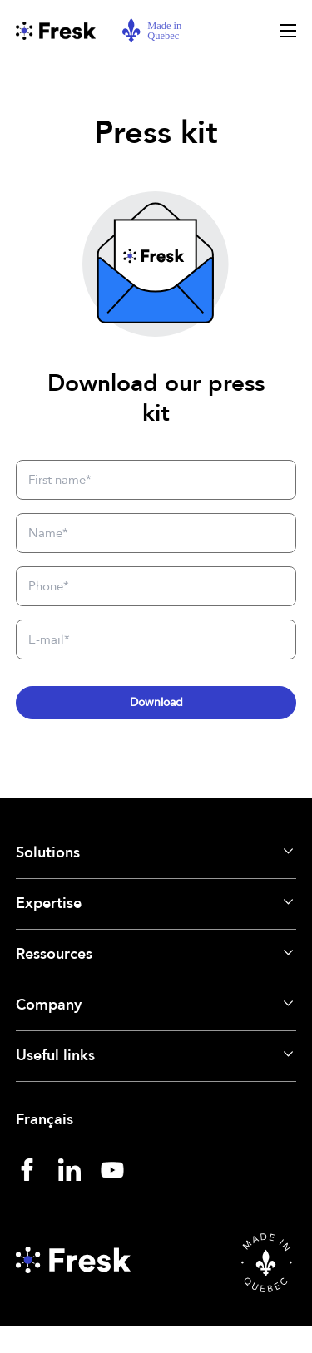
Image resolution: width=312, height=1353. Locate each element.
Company (49, 1005)
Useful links (55, 1055)
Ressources (54, 954)
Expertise (49, 903)
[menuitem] (156, 1120)
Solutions (48, 852)
